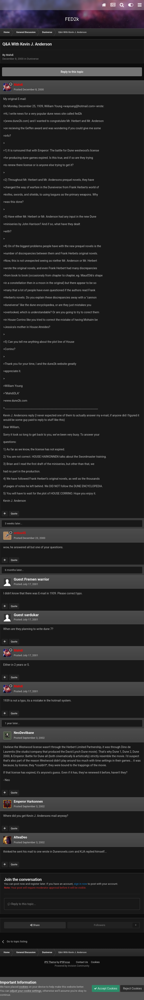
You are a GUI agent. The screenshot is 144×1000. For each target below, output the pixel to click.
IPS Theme (50, 962)
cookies (23, 986)
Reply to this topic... (22, 904)
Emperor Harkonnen (28, 801)
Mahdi (9, 54)
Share (35, 925)
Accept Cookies (105, 988)
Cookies (95, 962)
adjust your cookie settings (25, 990)
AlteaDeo (20, 837)
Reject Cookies (132, 988)
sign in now (80, 883)
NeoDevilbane (24, 733)
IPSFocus (65, 962)
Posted (29, 89)
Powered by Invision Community (72, 965)
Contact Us (82, 962)
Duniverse (32, 58)
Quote (14, 513)
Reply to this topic (72, 71)
